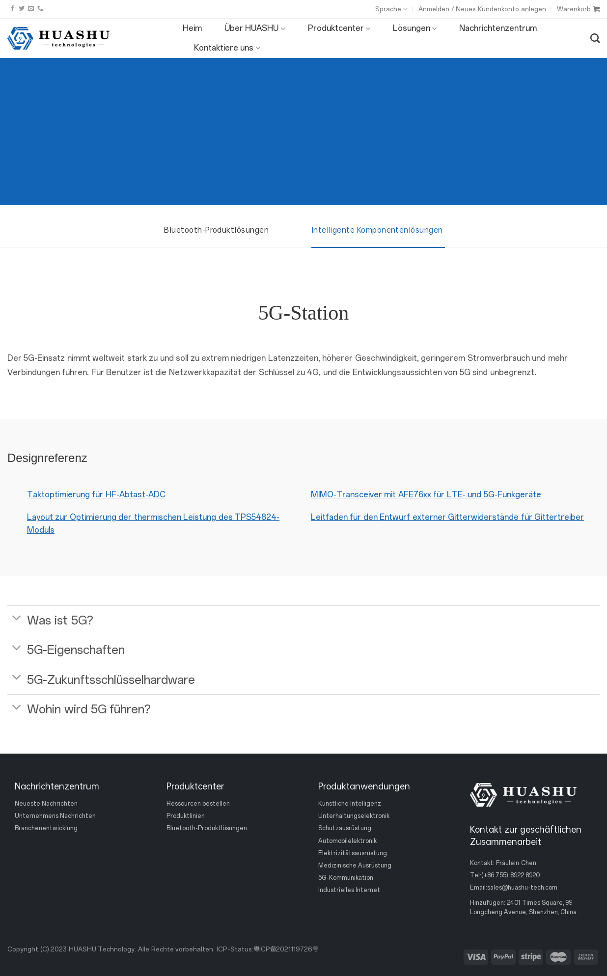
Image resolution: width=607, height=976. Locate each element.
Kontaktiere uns (227, 48)
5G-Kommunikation (345, 877)
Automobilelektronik (347, 840)
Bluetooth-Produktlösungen (206, 828)
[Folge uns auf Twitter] (22, 8)
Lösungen (415, 28)
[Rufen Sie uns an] (40, 8)
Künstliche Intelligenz (349, 803)
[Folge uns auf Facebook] (12, 8)
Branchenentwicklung (46, 828)
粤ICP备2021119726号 (285, 949)
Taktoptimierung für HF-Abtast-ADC (96, 494)
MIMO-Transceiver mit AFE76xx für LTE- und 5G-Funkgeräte (426, 494)
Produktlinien (185, 816)
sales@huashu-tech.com (522, 887)
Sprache (391, 9)
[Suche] (595, 38)
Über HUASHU (254, 28)
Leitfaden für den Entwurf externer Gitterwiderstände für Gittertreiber (447, 517)
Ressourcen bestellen (198, 803)
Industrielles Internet (349, 890)
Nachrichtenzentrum (498, 28)
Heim (192, 28)
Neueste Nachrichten (46, 803)
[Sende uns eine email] (31, 8)
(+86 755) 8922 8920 (510, 875)
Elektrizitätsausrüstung (352, 853)
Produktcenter (339, 28)
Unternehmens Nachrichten (55, 816)
